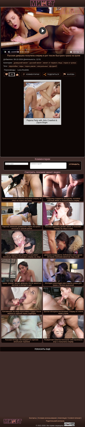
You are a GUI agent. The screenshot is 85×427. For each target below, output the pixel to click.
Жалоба (70, 74)
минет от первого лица (52, 63)
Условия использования (47, 418)
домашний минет (21, 63)
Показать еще (42, 349)
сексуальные (42, 66)
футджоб (53, 66)
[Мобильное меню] (2, 3)
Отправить (74, 164)
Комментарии (32, 74)
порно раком (30, 66)
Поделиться (53, 74)
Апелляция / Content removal (69, 418)
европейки (13, 66)
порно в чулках (70, 63)
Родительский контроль (55, 421)
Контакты (32, 418)
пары (21, 66)
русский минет (36, 63)
